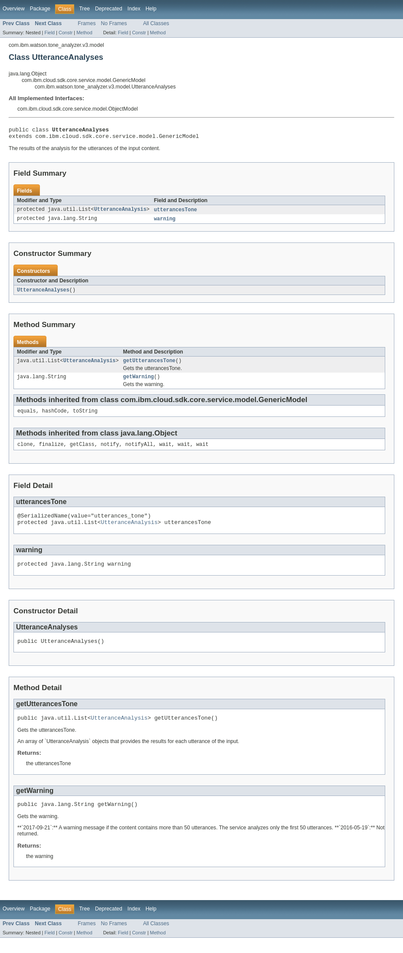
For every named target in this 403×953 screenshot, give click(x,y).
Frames (86, 23)
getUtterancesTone (149, 365)
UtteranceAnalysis (120, 212)
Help (151, 9)
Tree (84, 9)
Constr (65, 32)
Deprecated (108, 9)
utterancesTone (175, 212)
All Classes (156, 23)
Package (40, 9)
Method (84, 32)
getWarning (138, 382)
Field (49, 32)
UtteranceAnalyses (43, 293)
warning (165, 222)
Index (134, 9)
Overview (14, 9)
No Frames (114, 23)
